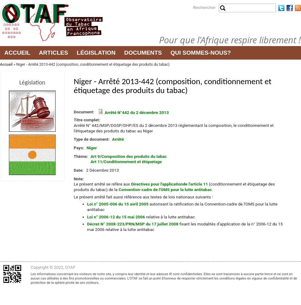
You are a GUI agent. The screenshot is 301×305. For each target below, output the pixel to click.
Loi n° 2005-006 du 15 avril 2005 (118, 203)
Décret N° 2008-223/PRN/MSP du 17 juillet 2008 (132, 223)
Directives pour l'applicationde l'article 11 (169, 184)
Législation (96, 52)
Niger (92, 147)
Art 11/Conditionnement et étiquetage (126, 161)
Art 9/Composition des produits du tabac (129, 156)
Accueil (17, 52)
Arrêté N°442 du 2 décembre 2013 (137, 112)
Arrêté (118, 139)
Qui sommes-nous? (200, 52)
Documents (143, 52)
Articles (53, 52)
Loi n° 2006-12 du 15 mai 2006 (116, 216)
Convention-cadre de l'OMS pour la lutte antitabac (165, 189)
